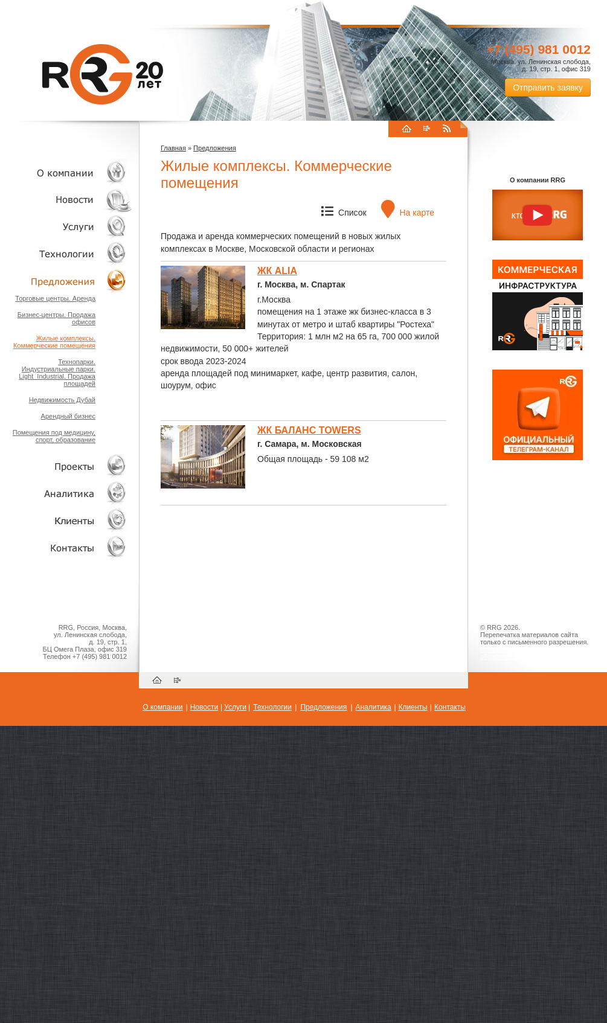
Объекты (66, 281)
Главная (173, 148)
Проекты (66, 465)
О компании (66, 172)
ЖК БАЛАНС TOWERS (309, 430)
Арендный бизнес (68, 416)
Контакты (66, 547)
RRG (102, 74)
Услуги (66, 226)
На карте (407, 212)
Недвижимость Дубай (62, 399)
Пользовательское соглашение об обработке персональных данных (532, 653)
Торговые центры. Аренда (55, 298)
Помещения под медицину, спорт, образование (54, 436)
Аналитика (66, 493)
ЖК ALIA (277, 271)
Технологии (66, 254)
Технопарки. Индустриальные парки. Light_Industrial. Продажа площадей (57, 372)
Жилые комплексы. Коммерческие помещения (54, 342)
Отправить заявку (548, 87)
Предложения (214, 148)
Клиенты (66, 520)
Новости (69, 199)
